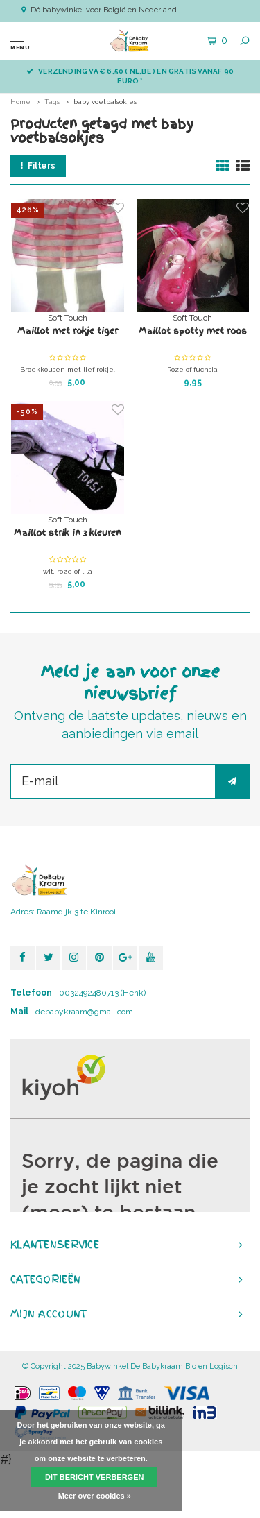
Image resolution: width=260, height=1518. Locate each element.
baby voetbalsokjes (105, 101)
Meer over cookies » (94, 1496)
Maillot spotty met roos (193, 331)
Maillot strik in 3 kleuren (67, 533)
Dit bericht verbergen (94, 1477)
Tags (52, 101)
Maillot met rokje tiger (67, 331)
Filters (38, 166)
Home (20, 101)
